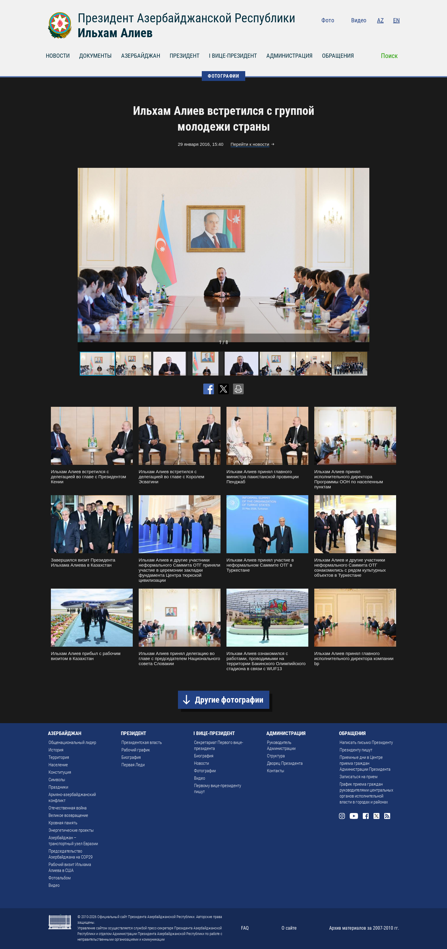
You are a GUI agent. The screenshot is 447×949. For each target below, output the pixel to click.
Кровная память (63, 823)
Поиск (389, 56)
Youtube (360, 33)
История (56, 750)
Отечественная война (68, 808)
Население (58, 764)
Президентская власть (141, 742)
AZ (380, 20)
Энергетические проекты (71, 830)
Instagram (347, 33)
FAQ (245, 928)
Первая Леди (133, 764)
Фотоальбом (60, 878)
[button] (364, 255)
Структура (276, 756)
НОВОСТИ (58, 55)
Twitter (384, 33)
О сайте (289, 928)
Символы (57, 779)
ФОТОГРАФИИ (223, 76)
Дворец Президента (285, 763)
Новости (201, 763)
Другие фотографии (229, 700)
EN (396, 20)
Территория (59, 757)
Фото (327, 20)
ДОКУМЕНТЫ (95, 55)
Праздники (58, 787)
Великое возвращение (68, 815)
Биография (131, 757)
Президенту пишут (356, 750)
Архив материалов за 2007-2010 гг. (364, 928)
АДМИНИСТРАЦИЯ (289, 55)
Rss (396, 33)
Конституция (60, 772)
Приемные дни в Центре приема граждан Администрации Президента (365, 763)
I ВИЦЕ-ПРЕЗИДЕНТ (233, 55)
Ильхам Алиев (115, 33)
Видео (358, 20)
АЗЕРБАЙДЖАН (140, 55)
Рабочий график (135, 750)
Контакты (275, 770)
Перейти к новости (250, 144)
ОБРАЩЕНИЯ (338, 55)
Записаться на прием (359, 776)
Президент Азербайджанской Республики (186, 18)
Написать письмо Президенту (366, 742)
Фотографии (205, 770)
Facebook (373, 33)
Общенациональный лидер (72, 742)
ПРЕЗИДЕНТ (184, 55)
